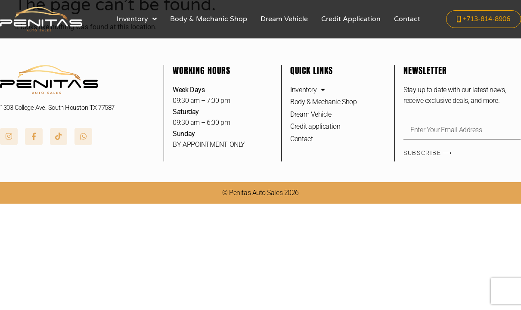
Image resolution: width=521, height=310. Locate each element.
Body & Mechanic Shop (208, 19)
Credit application (351, 19)
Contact (407, 19)
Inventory (137, 19)
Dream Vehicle (284, 19)
